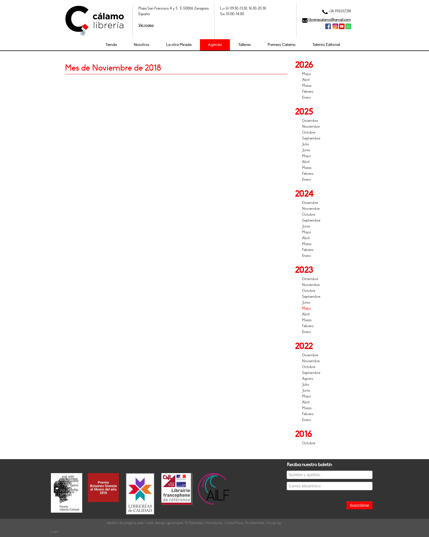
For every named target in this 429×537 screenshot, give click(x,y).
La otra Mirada (179, 44)
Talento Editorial (326, 44)
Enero (306, 97)
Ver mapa (146, 25)
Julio (305, 144)
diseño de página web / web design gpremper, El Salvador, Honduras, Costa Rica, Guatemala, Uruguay (194, 522)
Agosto (307, 378)
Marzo (307, 85)
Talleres (244, 44)
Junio (306, 150)
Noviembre (311, 126)
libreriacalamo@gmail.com (329, 19)
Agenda (215, 44)
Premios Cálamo (282, 44)
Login (54, 531)
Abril (306, 80)
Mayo (306, 74)
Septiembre (311, 138)
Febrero (308, 91)
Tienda (111, 44)
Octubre (308, 132)
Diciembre (310, 120)
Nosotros (141, 44)
